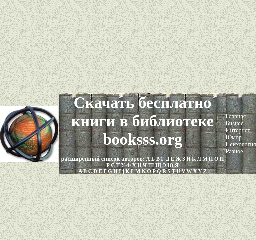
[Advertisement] (128, 46)
